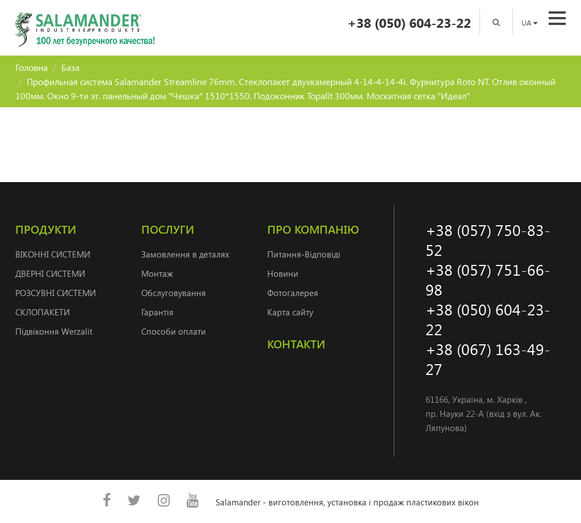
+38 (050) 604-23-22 (409, 22)
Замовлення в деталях (185, 254)
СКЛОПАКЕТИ (42, 312)
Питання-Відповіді (303, 254)
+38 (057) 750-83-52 (488, 239)
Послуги (167, 229)
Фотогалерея (292, 292)
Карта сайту (290, 312)
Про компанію (313, 229)
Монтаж (157, 273)
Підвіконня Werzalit (53, 331)
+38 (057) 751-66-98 (488, 279)
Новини (282, 273)
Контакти (296, 343)
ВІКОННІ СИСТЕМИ (52, 254)
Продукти (45, 229)
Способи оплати (173, 331)
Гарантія (157, 312)
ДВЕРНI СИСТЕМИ (50, 273)
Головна (31, 67)
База (70, 67)
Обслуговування (173, 292)
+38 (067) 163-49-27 (488, 358)
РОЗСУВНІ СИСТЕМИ (55, 292)
